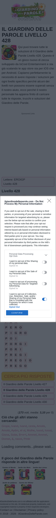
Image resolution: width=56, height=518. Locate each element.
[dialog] (28, 259)
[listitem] (28, 255)
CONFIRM (17, 313)
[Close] (50, 201)
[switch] (44, 262)
